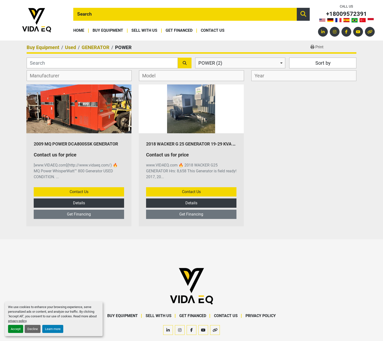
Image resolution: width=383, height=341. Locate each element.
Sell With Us (144, 31)
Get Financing (79, 214)
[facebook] (346, 32)
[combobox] (240, 63)
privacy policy (17, 321)
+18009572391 (346, 14)
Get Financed (179, 31)
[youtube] (358, 32)
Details (79, 203)
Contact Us (212, 31)
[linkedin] (323, 32)
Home (78, 31)
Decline (32, 329)
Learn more (53, 329)
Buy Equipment (108, 31)
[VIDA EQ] (191, 286)
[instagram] (335, 32)
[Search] (185, 14)
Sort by (322, 63)
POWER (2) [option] (210, 63)
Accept (16, 329)
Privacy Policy (260, 315)
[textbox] (47, 75)
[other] (370, 32)
